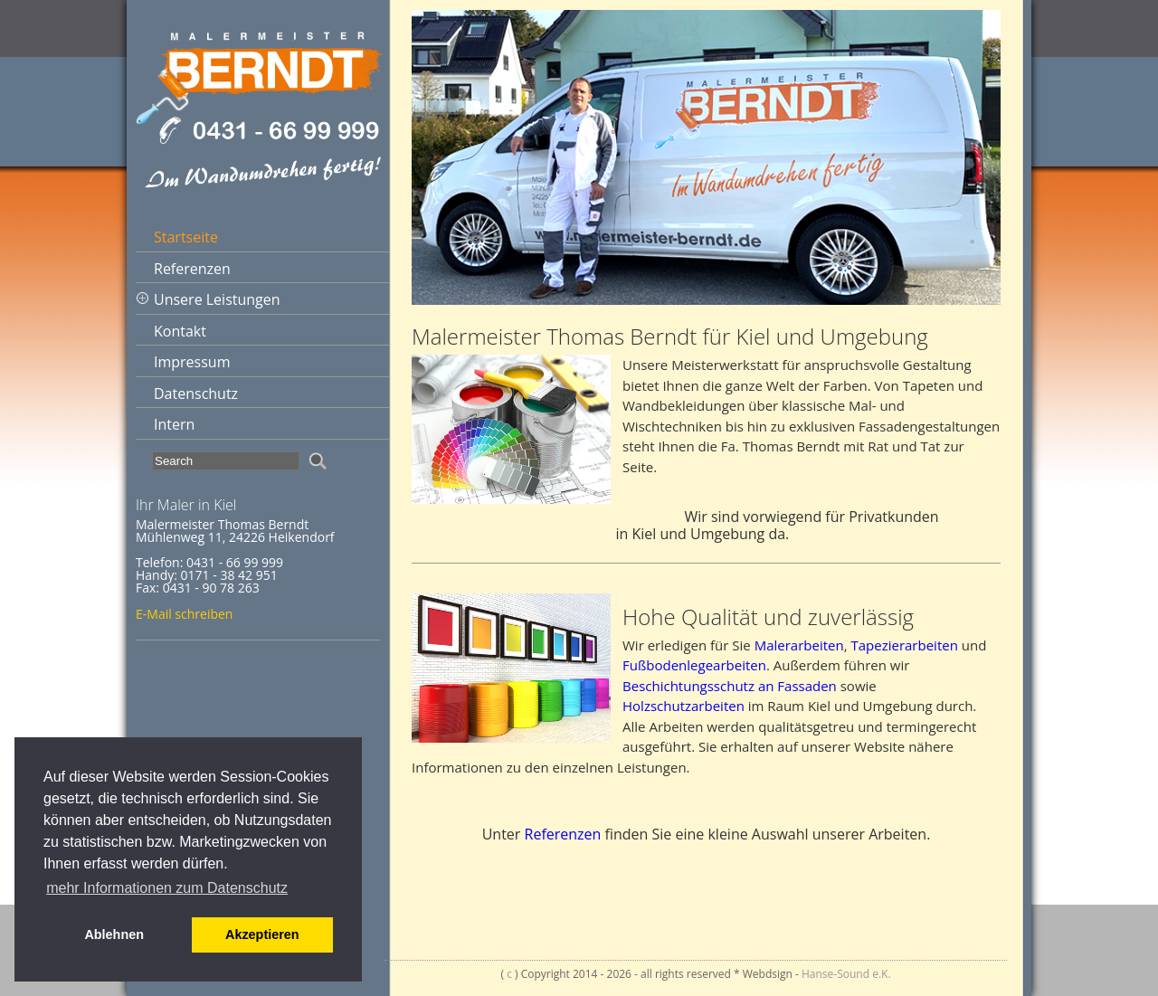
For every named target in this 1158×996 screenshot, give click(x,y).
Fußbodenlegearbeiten (694, 665)
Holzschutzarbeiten (683, 706)
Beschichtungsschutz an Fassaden (729, 686)
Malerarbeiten (799, 645)
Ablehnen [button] (114, 934)
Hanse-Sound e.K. (846, 974)
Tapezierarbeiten (903, 645)
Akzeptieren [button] (262, 934)
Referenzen (563, 834)
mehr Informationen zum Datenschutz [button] (167, 888)
